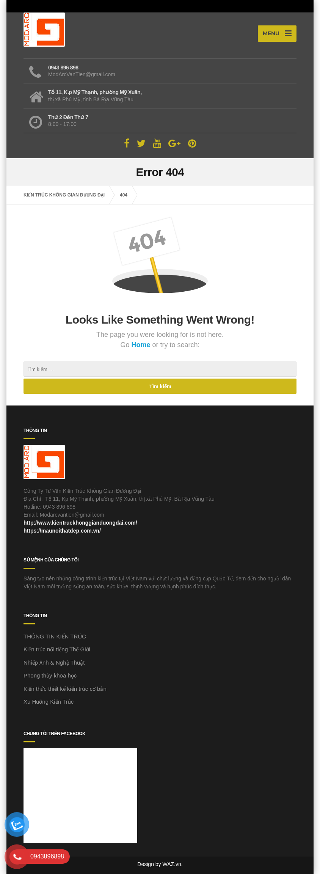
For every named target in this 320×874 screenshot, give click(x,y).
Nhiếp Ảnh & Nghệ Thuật (54, 662)
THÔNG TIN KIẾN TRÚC (55, 636)
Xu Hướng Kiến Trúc (49, 701)
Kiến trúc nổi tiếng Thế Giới (57, 649)
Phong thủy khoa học (50, 675)
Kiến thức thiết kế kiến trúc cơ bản (65, 688)
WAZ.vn (172, 864)
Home (141, 345)
